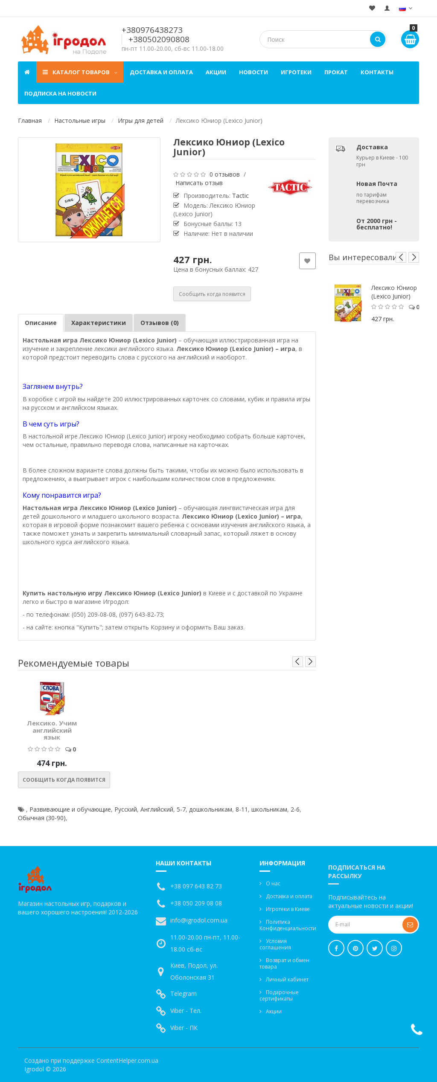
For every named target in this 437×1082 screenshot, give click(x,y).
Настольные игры (79, 120)
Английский (156, 809)
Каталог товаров (80, 72)
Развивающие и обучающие (70, 809)
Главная (30, 120)
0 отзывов (225, 174)
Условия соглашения (275, 944)
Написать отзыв (199, 183)
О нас (273, 883)
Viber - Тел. (185, 1011)
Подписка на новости (60, 93)
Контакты (377, 72)
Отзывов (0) (159, 323)
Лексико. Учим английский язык (52, 730)
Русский (125, 809)
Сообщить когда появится (212, 294)
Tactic (240, 195)
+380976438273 (152, 29)
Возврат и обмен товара (284, 963)
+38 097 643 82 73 (196, 886)
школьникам (269, 809)
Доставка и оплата (161, 72)
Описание (41, 323)
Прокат (336, 72)
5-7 (181, 809)
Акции (216, 72)
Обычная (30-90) (42, 818)
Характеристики (98, 323)
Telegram (183, 993)
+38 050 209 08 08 (196, 903)
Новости (253, 72)
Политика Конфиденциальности (287, 925)
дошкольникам (210, 809)
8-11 (242, 809)
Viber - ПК (184, 1028)
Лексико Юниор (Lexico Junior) (394, 292)
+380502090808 (158, 39)
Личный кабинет (287, 979)
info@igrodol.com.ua (198, 920)
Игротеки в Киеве (288, 909)
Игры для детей (140, 120)
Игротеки (296, 72)
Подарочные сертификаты (279, 995)
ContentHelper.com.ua (127, 1060)
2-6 (295, 809)
